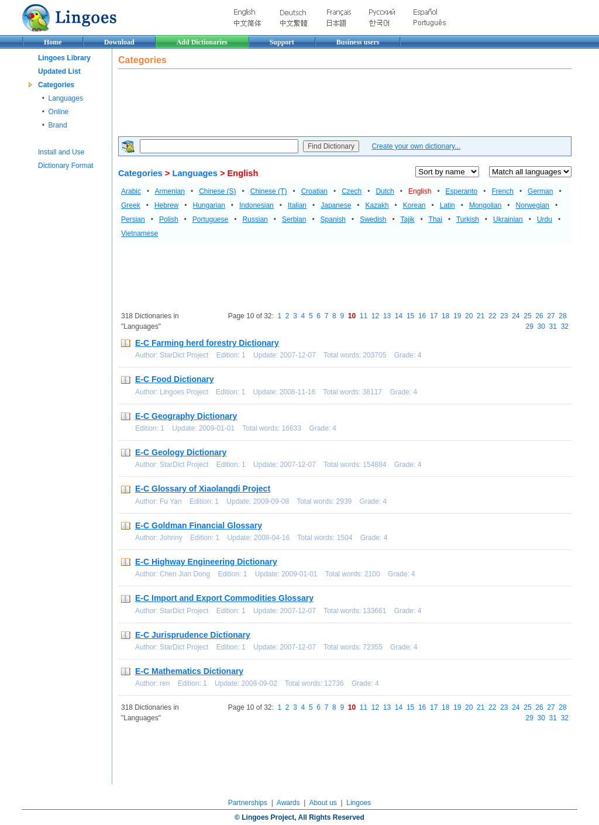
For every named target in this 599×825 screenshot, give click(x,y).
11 (363, 316)
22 (492, 316)
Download (119, 42)
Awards (288, 803)
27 (551, 316)
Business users (358, 42)
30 (541, 326)
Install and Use (61, 152)
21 (480, 316)
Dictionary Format (66, 165)
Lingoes (358, 803)
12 (375, 316)
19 (457, 316)
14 (398, 316)
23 (504, 316)
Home (53, 42)
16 (422, 316)
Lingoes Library (64, 58)
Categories (56, 85)
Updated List (59, 71)
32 (565, 326)
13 (387, 316)
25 (527, 316)
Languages (66, 98)
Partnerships (247, 803)
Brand (58, 125)
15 (410, 316)
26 (539, 316)
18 (445, 316)
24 (515, 316)
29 (529, 326)
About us (322, 803)
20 (469, 316)
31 (553, 326)
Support (282, 42)
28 (562, 316)
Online (59, 112)
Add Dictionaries (202, 42)
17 (434, 316)
